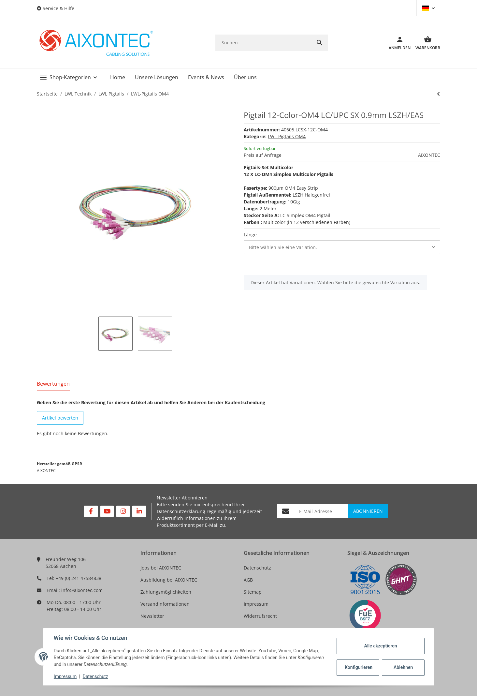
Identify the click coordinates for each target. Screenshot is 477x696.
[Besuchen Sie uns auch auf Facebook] (90, 511)
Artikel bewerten (60, 418)
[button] (58, 8)
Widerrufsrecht (260, 616)
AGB (248, 580)
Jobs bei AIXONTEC (160, 568)
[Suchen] (263, 42)
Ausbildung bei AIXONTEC (168, 580)
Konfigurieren (358, 667)
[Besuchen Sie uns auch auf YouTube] (107, 511)
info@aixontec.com (82, 590)
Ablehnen (403, 667)
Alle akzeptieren (380, 645)
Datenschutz (257, 568)
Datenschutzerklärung (181, 511)
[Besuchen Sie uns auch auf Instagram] (123, 511)
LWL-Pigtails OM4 (287, 136)
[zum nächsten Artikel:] (438, 93)
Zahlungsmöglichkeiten (165, 592)
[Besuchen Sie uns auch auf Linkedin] (139, 511)
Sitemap (253, 592)
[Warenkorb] (425, 42)
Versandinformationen (165, 604)
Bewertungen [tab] (53, 383)
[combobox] (342, 247)
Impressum (256, 604)
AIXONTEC (429, 155)
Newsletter (152, 616)
